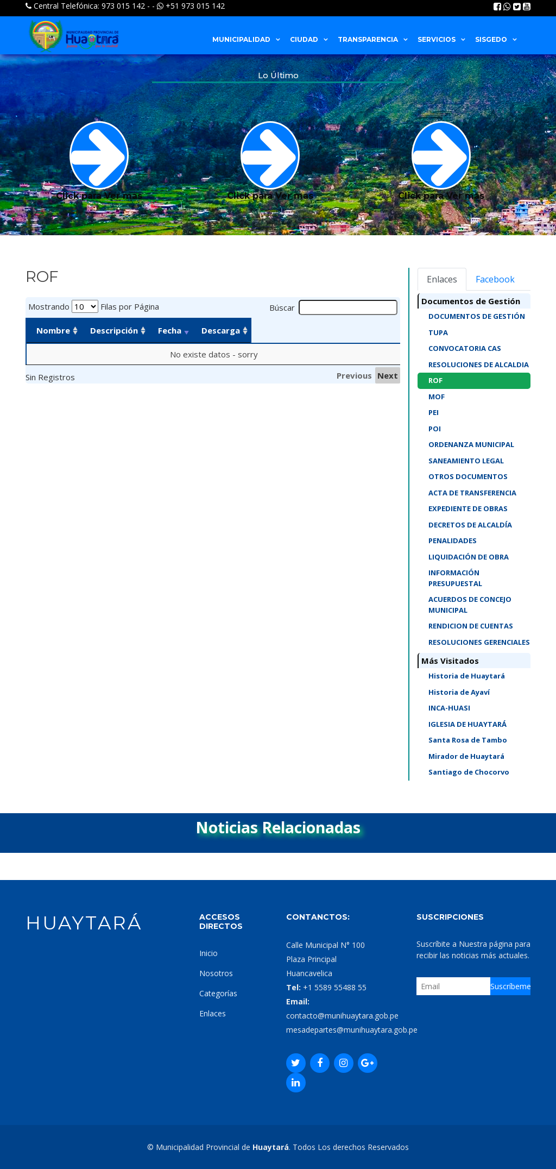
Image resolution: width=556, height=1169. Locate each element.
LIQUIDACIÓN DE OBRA (468, 557)
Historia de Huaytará (466, 676)
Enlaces (212, 1013)
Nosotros (216, 973)
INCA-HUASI (449, 708)
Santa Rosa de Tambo (467, 740)
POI (434, 428)
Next (387, 375)
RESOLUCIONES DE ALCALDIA (478, 364)
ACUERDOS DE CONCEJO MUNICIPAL (469, 604)
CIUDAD (304, 39)
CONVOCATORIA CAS (464, 348)
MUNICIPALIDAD (241, 39)
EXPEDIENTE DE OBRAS (468, 508)
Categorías (218, 993)
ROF (435, 380)
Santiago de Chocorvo (468, 772)
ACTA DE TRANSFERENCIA (472, 493)
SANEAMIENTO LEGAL (466, 461)
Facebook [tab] (495, 279)
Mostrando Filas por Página (93, 306)
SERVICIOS (437, 39)
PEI (433, 412)
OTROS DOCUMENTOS (468, 476)
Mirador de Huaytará (466, 756)
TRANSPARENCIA (368, 39)
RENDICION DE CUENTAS (470, 626)
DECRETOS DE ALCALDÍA (470, 525)
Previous (354, 375)
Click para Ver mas (99, 161)
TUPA (438, 332)
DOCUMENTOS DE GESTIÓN (476, 316)
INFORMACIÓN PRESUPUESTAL (455, 578)
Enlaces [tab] (442, 279)
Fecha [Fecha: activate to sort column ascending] (253, 330)
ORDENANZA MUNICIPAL (471, 444)
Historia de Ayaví (459, 692)
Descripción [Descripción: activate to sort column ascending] (151, 330)
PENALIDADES (452, 540)
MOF (436, 396)
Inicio (208, 953)
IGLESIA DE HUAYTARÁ (467, 724)
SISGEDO (491, 39)
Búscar (333, 308)
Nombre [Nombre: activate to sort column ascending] (53, 330)
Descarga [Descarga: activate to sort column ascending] (333, 330)
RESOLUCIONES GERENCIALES (479, 642)
